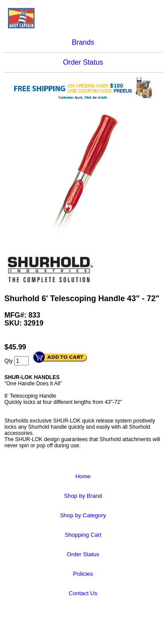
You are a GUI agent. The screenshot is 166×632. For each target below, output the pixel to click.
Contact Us (83, 593)
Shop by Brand (83, 495)
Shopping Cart (83, 534)
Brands (83, 42)
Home (83, 476)
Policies (83, 573)
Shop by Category (83, 515)
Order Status (83, 62)
